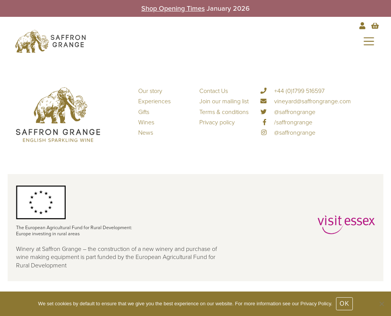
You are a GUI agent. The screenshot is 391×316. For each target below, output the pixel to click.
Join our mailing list (224, 101)
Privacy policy (217, 122)
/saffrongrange (286, 122)
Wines (146, 122)
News (145, 133)
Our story (150, 91)
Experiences (154, 101)
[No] (381, 304)
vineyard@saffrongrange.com (305, 101)
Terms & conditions (224, 112)
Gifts (143, 112)
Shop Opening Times (173, 8)
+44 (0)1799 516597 (292, 91)
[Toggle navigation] (369, 41)
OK (344, 303)
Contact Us (213, 91)
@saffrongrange (287, 112)
